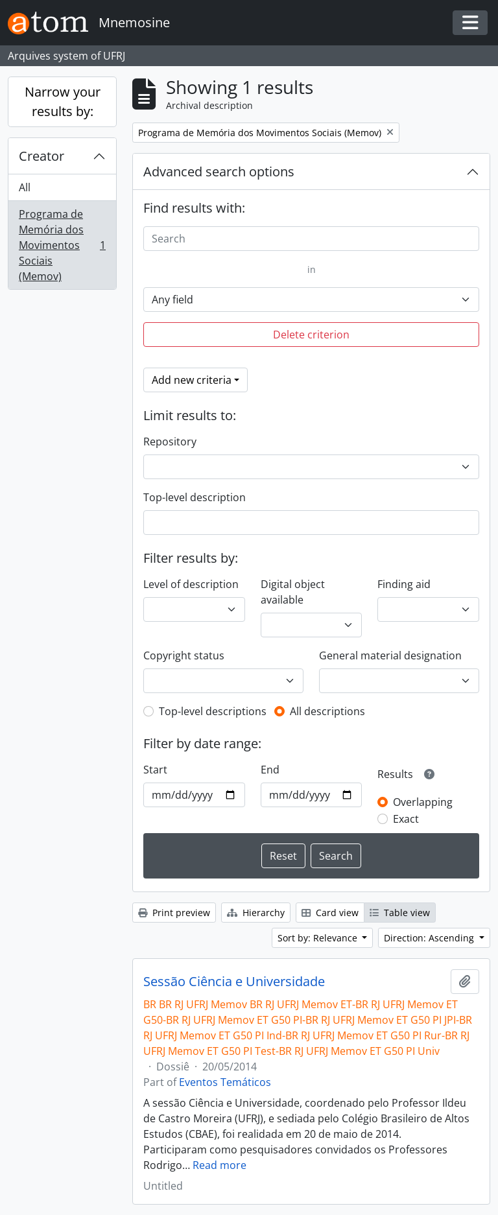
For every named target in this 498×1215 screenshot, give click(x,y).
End (270, 769)
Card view (330, 912)
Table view (400, 912)
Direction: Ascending (430, 938)
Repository (169, 441)
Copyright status (183, 655)
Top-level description (194, 497)
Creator (41, 156)
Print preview (174, 912)
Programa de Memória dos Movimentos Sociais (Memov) (62, 245)
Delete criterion (311, 334)
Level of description (191, 584)
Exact (406, 819)
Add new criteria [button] (191, 380)
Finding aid (404, 584)
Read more (219, 1165)
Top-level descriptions (213, 711)
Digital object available (293, 592)
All (24, 187)
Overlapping (423, 802)
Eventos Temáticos (225, 1082)
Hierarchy (256, 912)
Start (155, 769)
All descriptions (327, 711)
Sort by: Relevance (319, 938)
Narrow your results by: (63, 101)
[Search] (311, 238)
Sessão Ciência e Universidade (234, 981)
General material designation (390, 655)
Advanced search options (218, 171)
